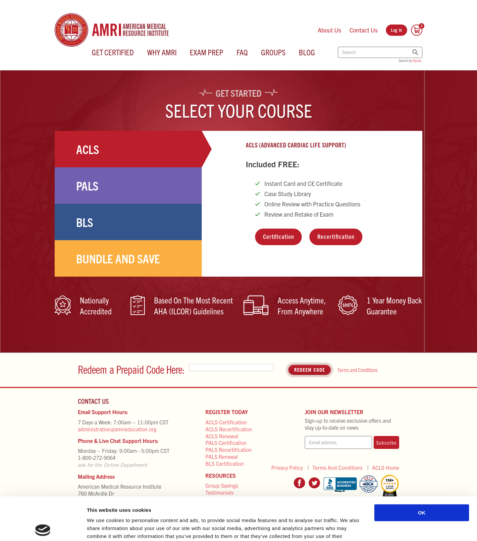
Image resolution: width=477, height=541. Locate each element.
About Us (329, 30)
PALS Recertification (228, 449)
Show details (347, 528)
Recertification (335, 236)
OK (422, 469)
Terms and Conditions (358, 369)
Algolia (416, 60)
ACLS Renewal (221, 436)
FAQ (242, 52)
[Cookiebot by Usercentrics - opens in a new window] (43, 528)
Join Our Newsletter (334, 411)
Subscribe (386, 442)
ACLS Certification (226, 422)
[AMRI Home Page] (112, 30)
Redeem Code (309, 369)
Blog (307, 52)
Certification (278, 236)
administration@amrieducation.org (117, 429)
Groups (273, 52)
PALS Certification (225, 442)
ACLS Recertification (228, 429)
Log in (396, 30)
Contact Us (363, 30)
